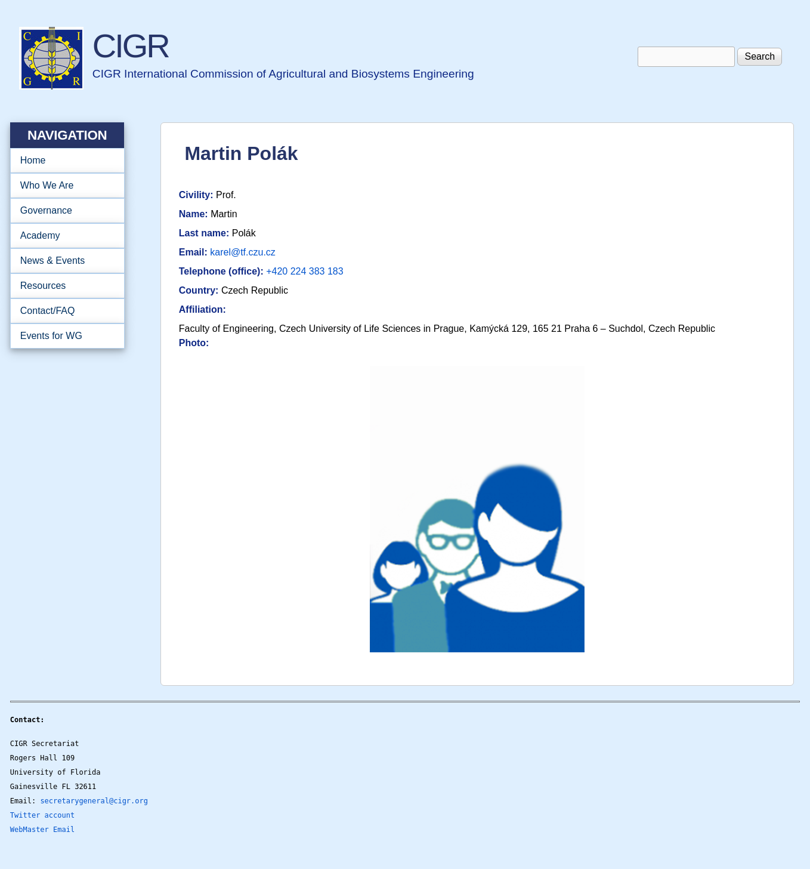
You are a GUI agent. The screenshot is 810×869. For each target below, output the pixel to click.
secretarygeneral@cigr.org (94, 801)
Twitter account (42, 815)
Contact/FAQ (63, 311)
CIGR (130, 45)
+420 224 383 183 (304, 271)
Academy (63, 235)
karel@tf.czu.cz (243, 252)
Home (33, 160)
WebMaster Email (42, 829)
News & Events (63, 260)
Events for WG (51, 336)
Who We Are (63, 185)
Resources (63, 286)
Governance (63, 210)
